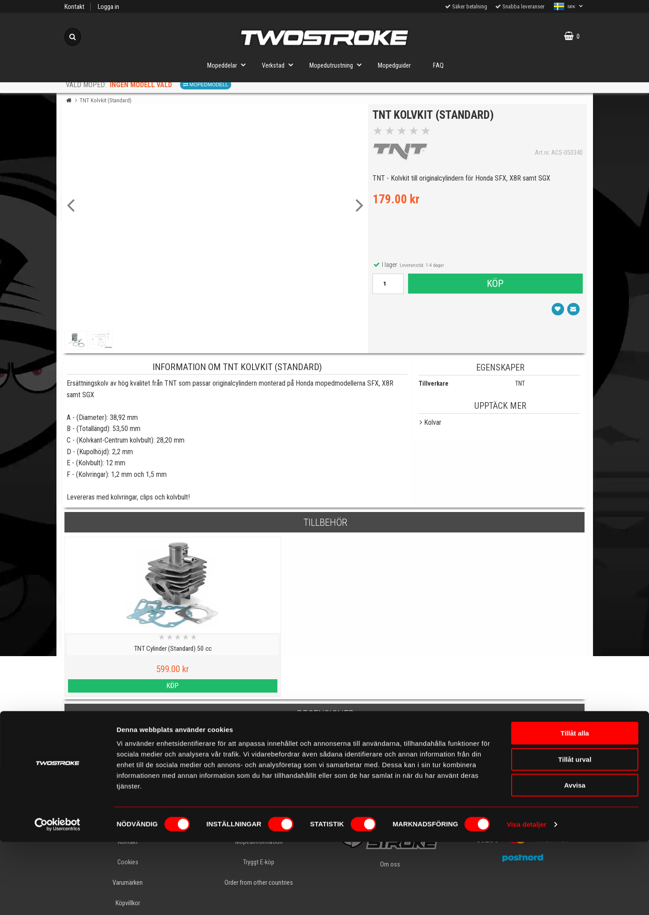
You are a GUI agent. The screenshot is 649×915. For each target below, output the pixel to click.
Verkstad (280, 65)
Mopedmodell (205, 84)
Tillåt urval (575, 832)
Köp (494, 286)
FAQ (438, 65)
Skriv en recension (325, 749)
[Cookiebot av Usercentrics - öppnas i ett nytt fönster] (57, 897)
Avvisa (574, 858)
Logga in (108, 7)
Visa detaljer (526, 897)
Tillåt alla (575, 806)
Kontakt (74, 7)
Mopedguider (394, 65)
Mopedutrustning (338, 65)
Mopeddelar (229, 65)
